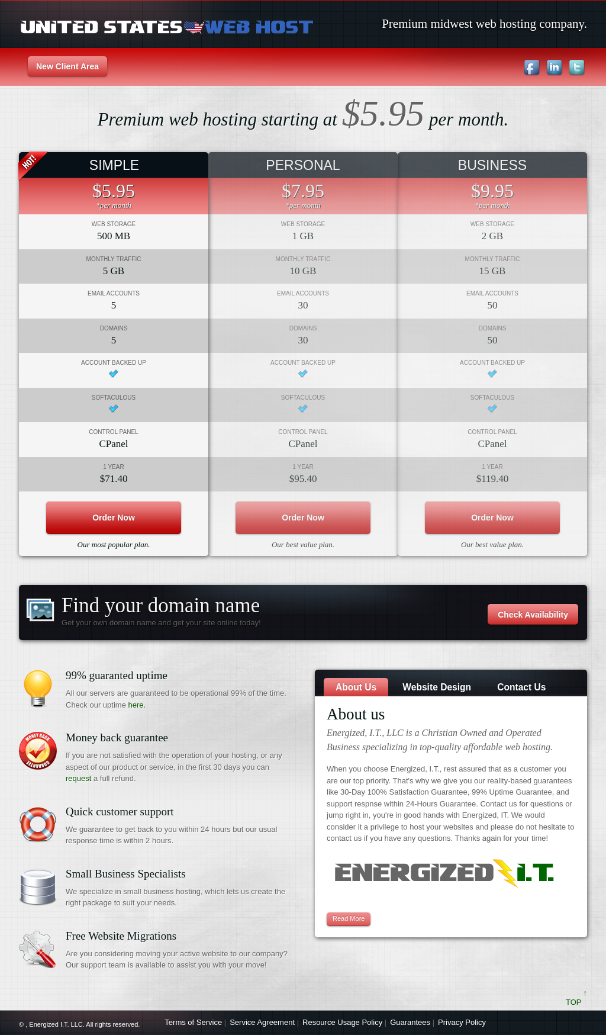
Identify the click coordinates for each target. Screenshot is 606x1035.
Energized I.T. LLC (56, 1024)
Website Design (436, 687)
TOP (576, 1002)
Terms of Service (193, 1022)
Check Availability (533, 614)
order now (113, 517)
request (78, 778)
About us (356, 687)
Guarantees (410, 1022)
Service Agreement (262, 1022)
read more (349, 918)
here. (137, 704)
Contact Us (521, 687)
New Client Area (67, 66)
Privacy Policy (462, 1022)
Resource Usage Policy (342, 1022)
